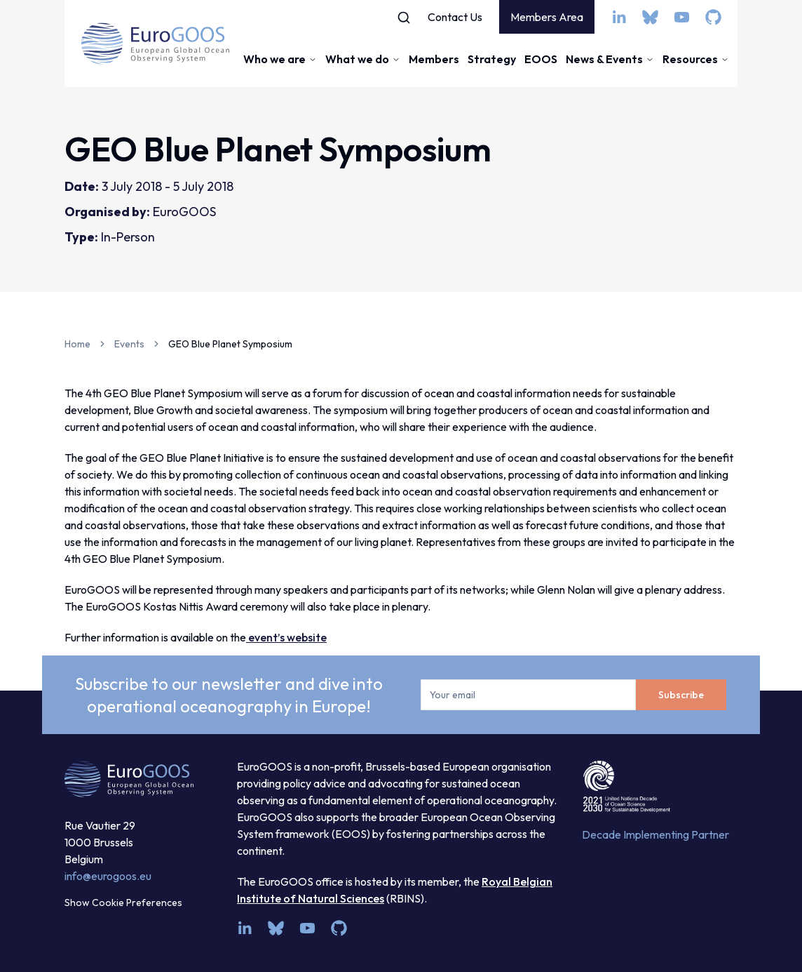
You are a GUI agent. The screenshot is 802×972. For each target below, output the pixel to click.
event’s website (286, 637)
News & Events (610, 59)
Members (434, 59)
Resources (695, 59)
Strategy (492, 59)
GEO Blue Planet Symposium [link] (230, 344)
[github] (713, 17)
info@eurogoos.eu (107, 876)
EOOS (540, 59)
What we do (362, 59)
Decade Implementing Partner (655, 834)
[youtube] (682, 17)
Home (77, 344)
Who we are (280, 59)
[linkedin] (618, 17)
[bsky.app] (650, 17)
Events (129, 344)
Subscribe (681, 694)
